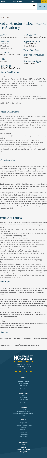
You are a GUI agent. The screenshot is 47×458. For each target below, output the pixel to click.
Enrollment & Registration (23, 381)
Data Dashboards (23, 442)
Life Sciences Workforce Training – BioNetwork (23, 413)
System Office (23, 422)
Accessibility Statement (23, 449)
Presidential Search (23, 438)
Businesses (32, 1)
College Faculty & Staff (17, 1)
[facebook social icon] (16, 371)
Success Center (23, 402)
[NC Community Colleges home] (9, 6)
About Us (44, 1)
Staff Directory (23, 436)
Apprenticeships (23, 409)
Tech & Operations (23, 399)
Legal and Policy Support (23, 431)
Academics (23, 401)
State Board (23, 424)
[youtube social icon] (23, 371)
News (23, 445)
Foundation (23, 427)
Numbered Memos (23, 434)
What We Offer (23, 380)
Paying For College (23, 383)
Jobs (8, 18)
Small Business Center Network (23, 411)
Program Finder (23, 388)
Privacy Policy (23, 452)
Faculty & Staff (23, 393)
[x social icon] (20, 371)
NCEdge (23, 415)
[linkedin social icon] (27, 371)
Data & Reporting (23, 429)
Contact (23, 447)
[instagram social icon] (31, 371)
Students (3, 1)
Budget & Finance (23, 395)
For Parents (23, 387)
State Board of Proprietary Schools (24, 425)
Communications (23, 432)
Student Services (23, 385)
